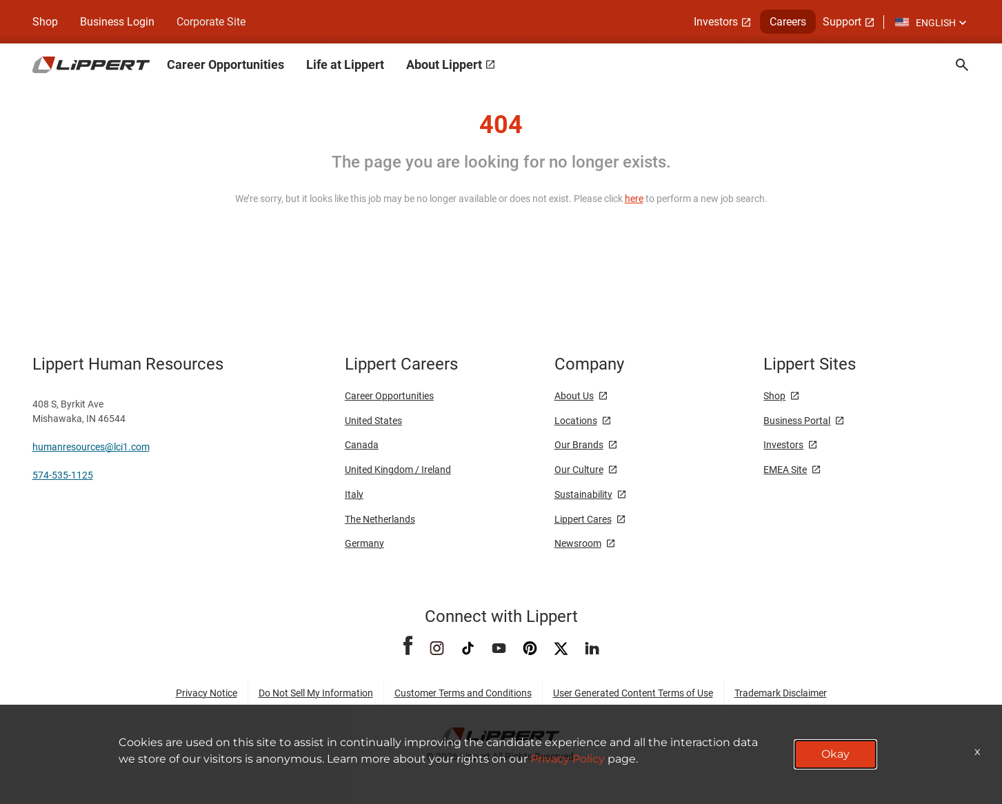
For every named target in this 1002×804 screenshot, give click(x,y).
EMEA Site (785, 469)
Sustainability (583, 494)
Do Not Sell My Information (316, 693)
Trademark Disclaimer (780, 693)
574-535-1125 (62, 475)
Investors (783, 444)
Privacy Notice (206, 693)
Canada (362, 444)
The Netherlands (380, 519)
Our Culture (578, 469)
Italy (354, 494)
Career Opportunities (389, 395)
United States (373, 420)
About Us (574, 395)
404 (501, 124)
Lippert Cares (583, 519)
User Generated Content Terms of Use (633, 693)
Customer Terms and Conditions (463, 693)
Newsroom (577, 543)
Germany (364, 543)
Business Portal (796, 420)
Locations (575, 420)
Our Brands (578, 444)
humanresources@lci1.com (91, 446)
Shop (45, 21)
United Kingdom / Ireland (398, 469)
